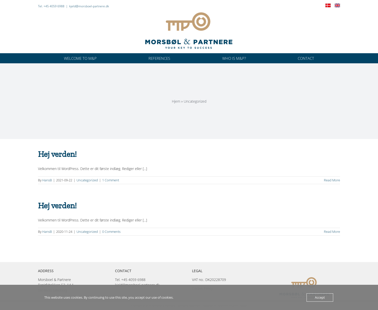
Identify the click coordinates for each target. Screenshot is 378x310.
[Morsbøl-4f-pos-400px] (189, 14)
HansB (47, 180)
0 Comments (111, 231)
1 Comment (110, 180)
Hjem (176, 101)
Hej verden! (57, 154)
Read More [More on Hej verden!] (332, 180)
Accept (320, 297)
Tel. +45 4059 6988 (51, 6)
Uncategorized (87, 180)
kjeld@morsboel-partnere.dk (89, 6)
